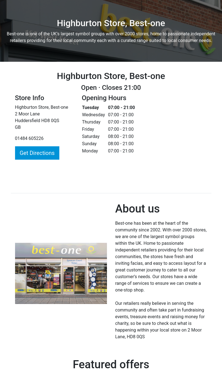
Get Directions (37, 153)
